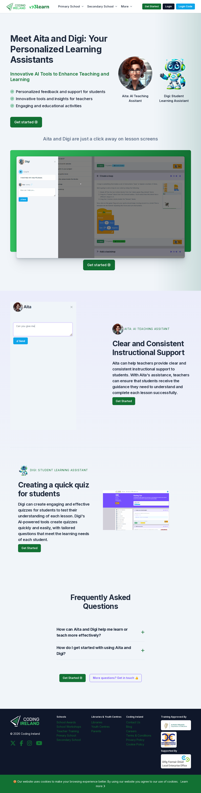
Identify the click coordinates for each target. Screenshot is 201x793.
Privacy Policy (135, 739)
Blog (129, 726)
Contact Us (133, 722)
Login (168, 6)
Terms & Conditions (138, 735)
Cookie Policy (135, 744)
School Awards (66, 722)
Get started (26, 122)
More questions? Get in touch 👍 (115, 677)
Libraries (96, 722)
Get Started (152, 6)
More (124, 6)
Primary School (69, 6)
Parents (96, 731)
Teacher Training (68, 731)
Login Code (185, 6)
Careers (131, 731)
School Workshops (69, 726)
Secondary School (100, 6)
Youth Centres (100, 726)
